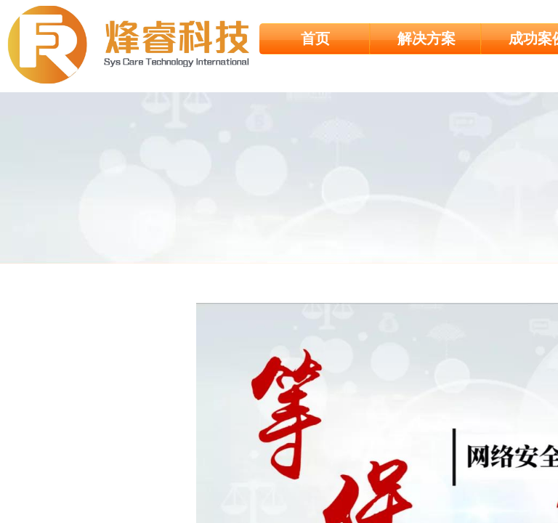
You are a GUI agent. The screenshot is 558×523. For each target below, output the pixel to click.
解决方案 (426, 38)
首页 (315, 38)
